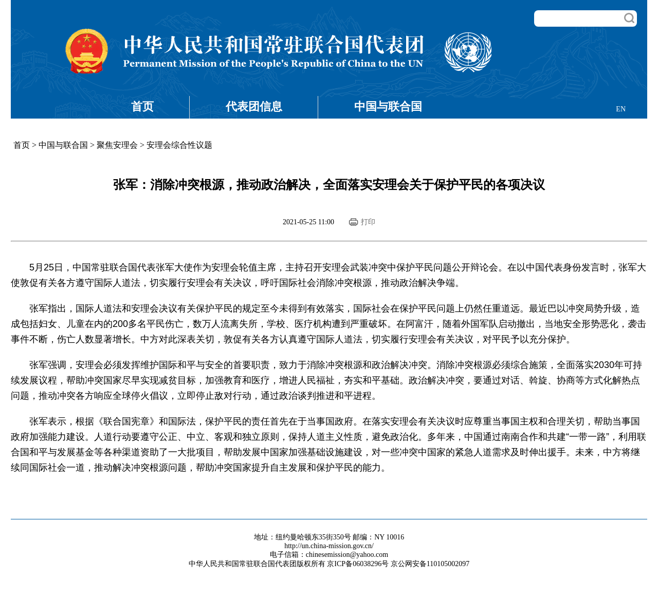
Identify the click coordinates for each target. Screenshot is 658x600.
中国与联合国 (388, 106)
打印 (368, 222)
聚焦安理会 (117, 145)
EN (621, 109)
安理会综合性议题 (179, 145)
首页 (142, 106)
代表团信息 (254, 106)
